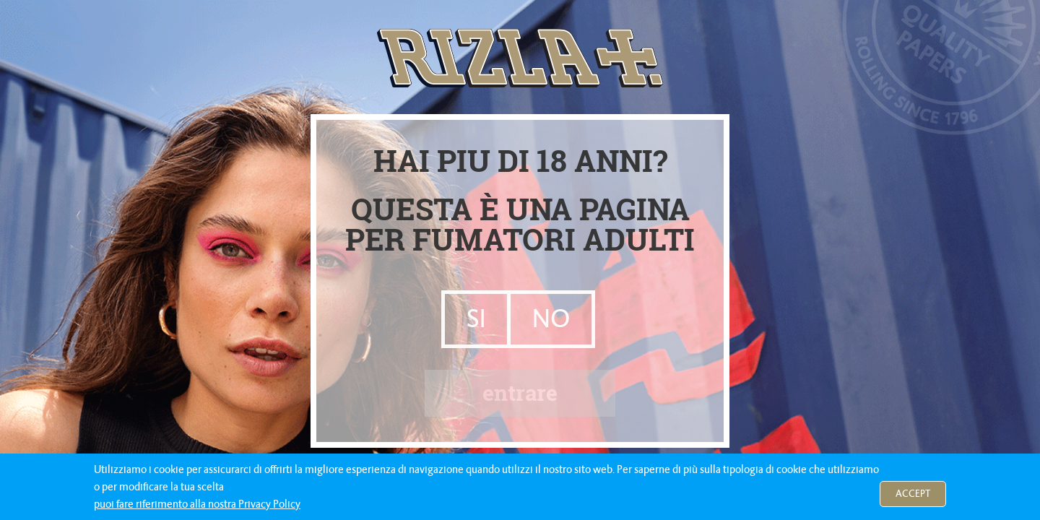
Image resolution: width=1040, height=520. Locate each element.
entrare (520, 392)
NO (551, 319)
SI (476, 319)
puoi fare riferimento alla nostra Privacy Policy (197, 504)
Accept (913, 494)
